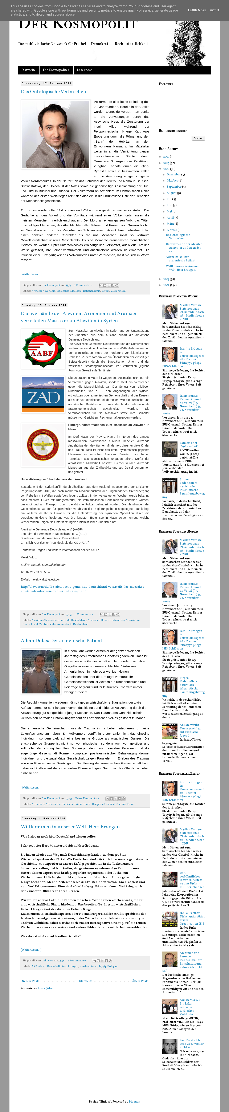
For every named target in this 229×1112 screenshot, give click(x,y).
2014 (166, 169)
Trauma (120, 804)
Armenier (38, 291)
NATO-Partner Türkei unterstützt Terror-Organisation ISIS (192, 918)
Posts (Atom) (47, 988)
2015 (166, 163)
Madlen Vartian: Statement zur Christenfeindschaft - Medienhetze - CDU (192, 312)
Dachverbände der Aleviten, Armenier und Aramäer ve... (184, 247)
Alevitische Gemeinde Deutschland (64, 620)
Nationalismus (91, 291)
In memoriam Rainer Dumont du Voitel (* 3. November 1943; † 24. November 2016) (182, 405)
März (171, 224)
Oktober (173, 181)
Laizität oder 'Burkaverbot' (189, 445)
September (174, 187)
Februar (172, 230)
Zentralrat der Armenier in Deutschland (63, 624)
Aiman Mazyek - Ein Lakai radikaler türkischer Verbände (191, 1007)
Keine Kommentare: (87, 799)
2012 (166, 285)
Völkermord (118, 291)
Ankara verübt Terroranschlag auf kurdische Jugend (190, 730)
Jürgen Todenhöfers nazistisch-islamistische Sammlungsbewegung (183, 488)
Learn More (197, 10)
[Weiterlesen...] (31, 275)
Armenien (38, 804)
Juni (170, 205)
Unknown (47, 961)
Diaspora (97, 804)
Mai (170, 212)
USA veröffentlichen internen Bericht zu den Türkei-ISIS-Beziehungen (192, 880)
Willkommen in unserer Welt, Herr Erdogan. (71, 827)
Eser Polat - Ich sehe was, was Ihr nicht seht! (192, 1044)
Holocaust (63, 291)
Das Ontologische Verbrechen (53, 91)
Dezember (174, 175)
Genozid (50, 291)
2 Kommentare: (84, 285)
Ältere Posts (140, 981)
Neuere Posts (31, 981)
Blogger (134, 1102)
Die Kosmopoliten (56, 70)
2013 (166, 279)
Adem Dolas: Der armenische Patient (61, 640)
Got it (214, 10)
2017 (166, 157)
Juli (169, 199)
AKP (34, 966)
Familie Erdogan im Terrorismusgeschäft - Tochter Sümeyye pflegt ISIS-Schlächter (183, 357)
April (171, 218)
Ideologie (76, 291)
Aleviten (37, 620)
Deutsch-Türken (56, 966)
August (172, 193)
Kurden (84, 966)
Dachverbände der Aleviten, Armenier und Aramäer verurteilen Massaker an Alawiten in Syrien (79, 317)
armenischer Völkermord (74, 804)
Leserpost (84, 70)
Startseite (28, 70)
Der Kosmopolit (78, 23)
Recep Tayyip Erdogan (104, 966)
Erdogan (73, 966)
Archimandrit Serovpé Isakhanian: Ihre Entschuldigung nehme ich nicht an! (182, 962)
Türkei (105, 291)
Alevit (41, 966)
